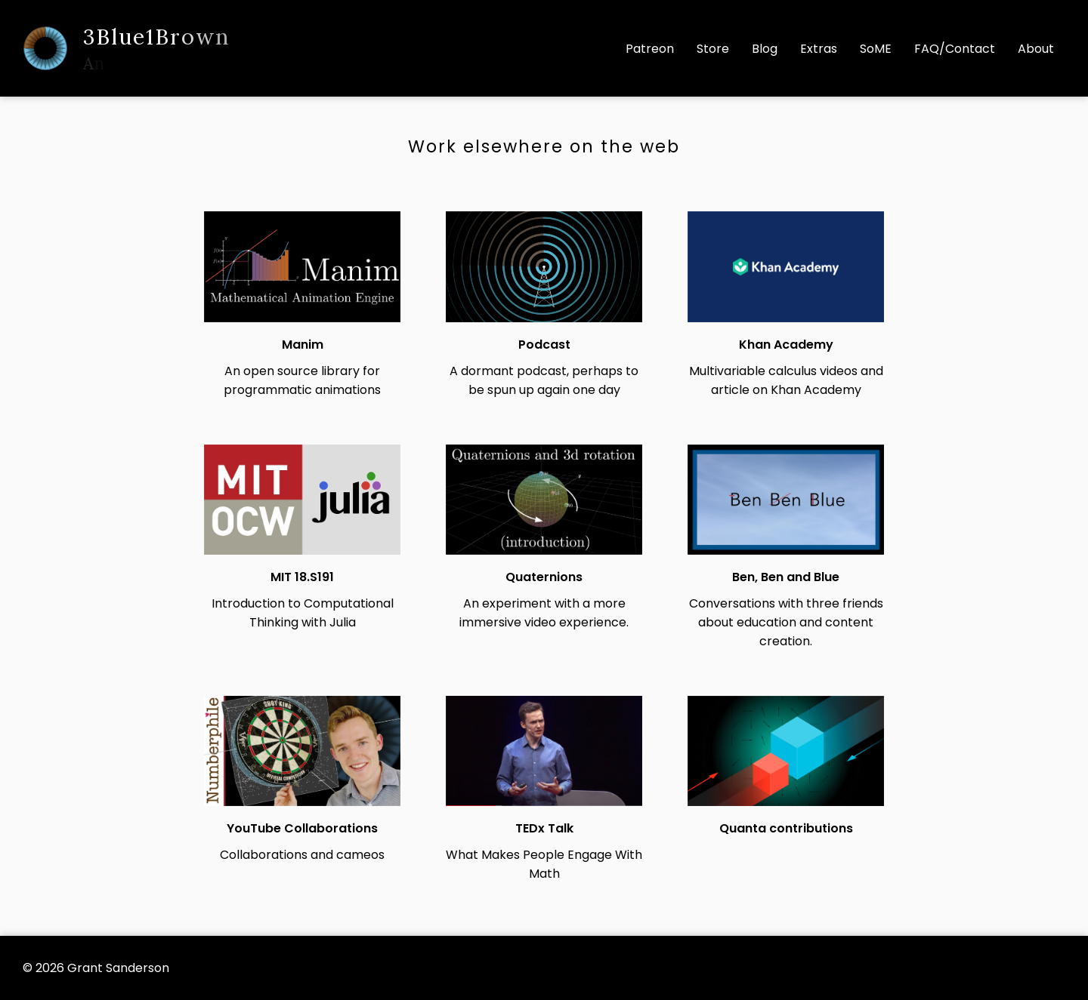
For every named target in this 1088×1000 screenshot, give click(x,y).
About (1036, 48)
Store (713, 48)
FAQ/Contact (954, 48)
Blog (764, 48)
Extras (818, 48)
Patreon (650, 48)
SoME (876, 48)
